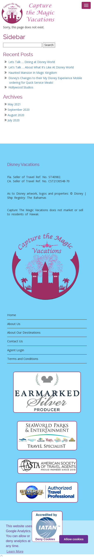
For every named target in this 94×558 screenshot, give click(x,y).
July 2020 (14, 120)
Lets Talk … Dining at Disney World (31, 62)
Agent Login (15, 350)
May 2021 (14, 104)
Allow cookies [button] (74, 539)
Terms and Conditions (22, 359)
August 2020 (16, 115)
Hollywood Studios (20, 87)
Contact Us (15, 341)
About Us (13, 324)
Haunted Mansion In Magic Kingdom (32, 73)
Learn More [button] (15, 551)
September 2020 (19, 110)
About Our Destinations (24, 332)
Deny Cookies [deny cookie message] (45, 539)
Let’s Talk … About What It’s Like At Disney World (41, 67)
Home (11, 315)
